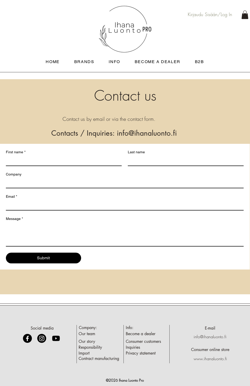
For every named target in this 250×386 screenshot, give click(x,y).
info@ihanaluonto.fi (147, 133)
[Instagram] (41, 338)
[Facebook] (27, 338)
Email (11, 196)
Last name (136, 152)
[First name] (62, 161)
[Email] (123, 205)
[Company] (123, 183)
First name (16, 152)
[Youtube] (56, 338)
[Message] (125, 234)
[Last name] (184, 161)
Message (14, 219)
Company (13, 174)
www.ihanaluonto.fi (210, 358)
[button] (244, 14)
